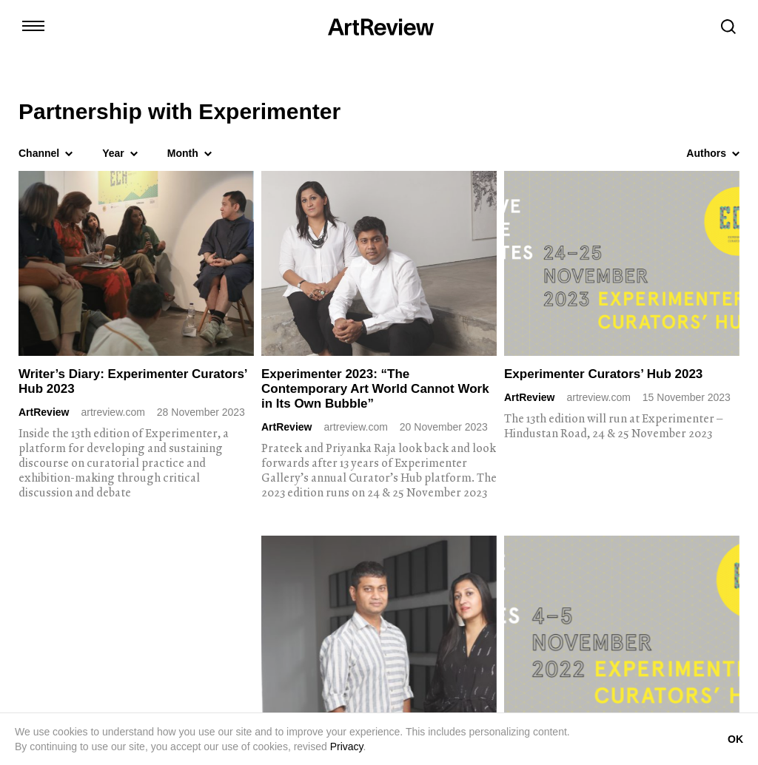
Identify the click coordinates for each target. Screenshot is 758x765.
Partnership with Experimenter (180, 112)
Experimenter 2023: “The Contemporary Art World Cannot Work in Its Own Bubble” (375, 389)
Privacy (346, 746)
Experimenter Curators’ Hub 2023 (603, 374)
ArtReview (44, 412)
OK (735, 739)
